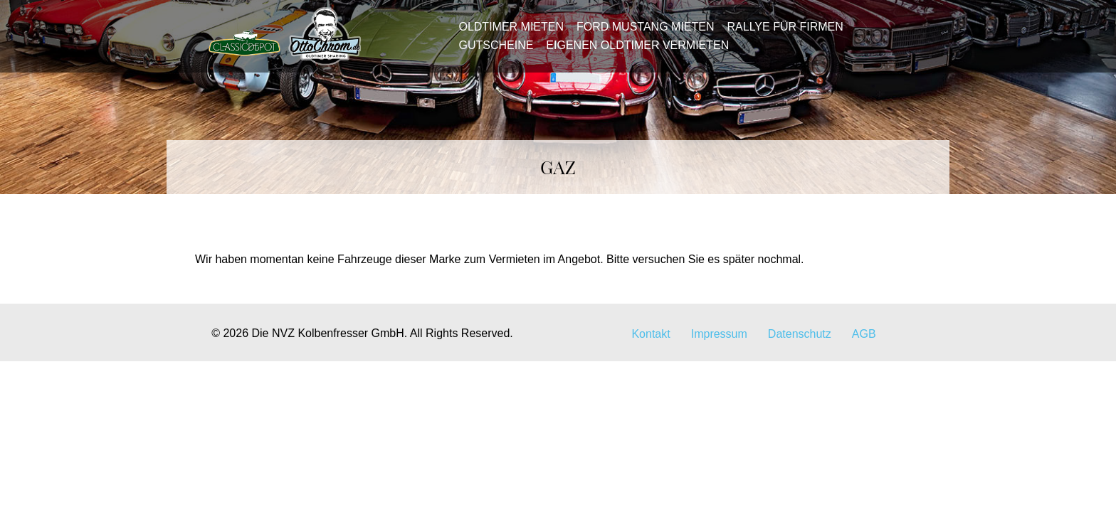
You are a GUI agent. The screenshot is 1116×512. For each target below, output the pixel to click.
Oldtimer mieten (506, 33)
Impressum (719, 347)
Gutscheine (491, 52)
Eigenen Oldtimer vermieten (633, 52)
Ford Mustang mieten (641, 33)
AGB (864, 347)
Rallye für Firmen (780, 33)
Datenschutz (799, 347)
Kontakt (650, 347)
